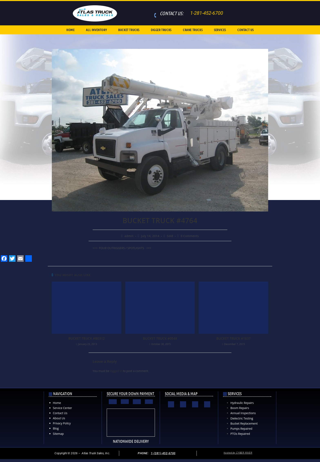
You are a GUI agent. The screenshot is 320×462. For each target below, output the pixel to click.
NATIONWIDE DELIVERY (131, 441)
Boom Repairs (239, 408)
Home (57, 403)
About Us (59, 418)
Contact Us (60, 413)
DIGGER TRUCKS (161, 30)
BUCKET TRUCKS (128, 30)
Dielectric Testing (241, 418)
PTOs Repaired (240, 434)
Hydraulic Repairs (242, 403)
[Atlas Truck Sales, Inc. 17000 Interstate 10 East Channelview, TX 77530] (189, 426)
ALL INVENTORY (96, 30)
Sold (170, 236)
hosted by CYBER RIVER (238, 452)
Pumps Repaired (241, 429)
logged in (116, 371)
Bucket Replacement (244, 423)
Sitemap (58, 434)
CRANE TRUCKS (192, 30)
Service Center (62, 408)
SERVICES (220, 30)
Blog (56, 428)
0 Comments (190, 236)
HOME (70, 30)
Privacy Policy (62, 423)
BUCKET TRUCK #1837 (233, 338)
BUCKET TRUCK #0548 (160, 338)
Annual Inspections (243, 413)
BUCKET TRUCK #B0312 (86, 338)
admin (128, 236)
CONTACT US (245, 30)
